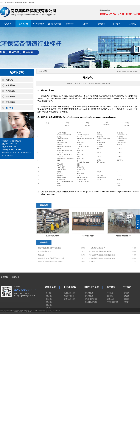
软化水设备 (10, 102)
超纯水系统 (23, 24)
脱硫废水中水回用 (69, 308)
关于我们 (85, 24)
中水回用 (110, 308)
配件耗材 (9, 108)
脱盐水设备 (10, 97)
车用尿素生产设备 (112, 317)
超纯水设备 (10, 91)
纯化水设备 (10, 85)
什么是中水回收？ (44, 261)
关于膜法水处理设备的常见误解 (100, 261)
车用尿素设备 (89, 308)
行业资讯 (101, 24)
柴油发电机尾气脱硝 (91, 317)
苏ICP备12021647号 (53, 313)
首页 (118, 71)
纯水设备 (9, 80)
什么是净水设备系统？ (97, 257)
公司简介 (126, 308)
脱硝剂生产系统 (54, 24)
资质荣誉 (70, 24)
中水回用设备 (38, 24)
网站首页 (7, 24)
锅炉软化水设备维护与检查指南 (49, 257)
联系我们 (132, 24)
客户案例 (116, 24)
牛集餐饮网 (15, 293)
